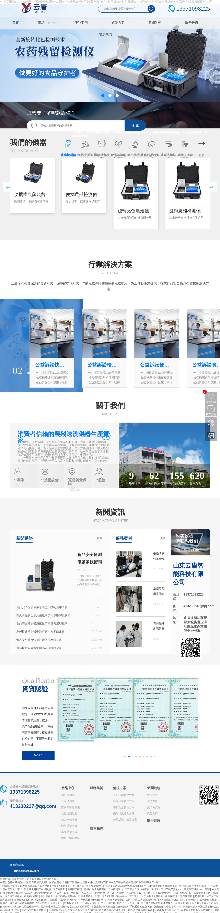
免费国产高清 (75, 889)
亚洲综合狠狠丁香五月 (187, 903)
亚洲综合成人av (57, 910)
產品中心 (67, 788)
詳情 (98, 593)
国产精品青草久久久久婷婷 (35, 885)
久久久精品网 (196, 892)
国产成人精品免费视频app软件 (130, 885)
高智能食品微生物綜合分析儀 (131, 132)
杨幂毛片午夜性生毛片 (167, 910)
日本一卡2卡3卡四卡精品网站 (111, 896)
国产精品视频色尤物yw (34, 910)
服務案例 (96, 788)
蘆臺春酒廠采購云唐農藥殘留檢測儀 (159, 591)
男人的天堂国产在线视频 (37, 889)
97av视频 (41, 903)
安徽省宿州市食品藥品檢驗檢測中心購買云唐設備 (159, 557)
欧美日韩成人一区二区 (195, 906)
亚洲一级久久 (77, 885)
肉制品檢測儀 (69, 825)
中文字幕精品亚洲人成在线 (83, 910)
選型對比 (152, 801)
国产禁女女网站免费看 (137, 889)
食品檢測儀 (67, 801)
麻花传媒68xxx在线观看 (44, 899)
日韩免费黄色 (85, 896)
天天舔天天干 (55, 903)
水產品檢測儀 (69, 831)
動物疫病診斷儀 (70, 837)
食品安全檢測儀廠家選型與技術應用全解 (42, 607)
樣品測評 (152, 813)
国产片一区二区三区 (128, 903)
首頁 (15, 22)
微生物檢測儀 (69, 819)
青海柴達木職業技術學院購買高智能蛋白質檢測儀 (159, 626)
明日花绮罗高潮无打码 (185, 899)
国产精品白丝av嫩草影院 (76, 906)
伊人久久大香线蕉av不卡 (25, 906)
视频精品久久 (72, 903)
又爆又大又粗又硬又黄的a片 (167, 889)
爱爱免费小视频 (68, 899)
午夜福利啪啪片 (163, 899)
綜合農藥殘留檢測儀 (98, 132)
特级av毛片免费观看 (95, 889)
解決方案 (119, 788)
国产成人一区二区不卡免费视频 (146, 896)
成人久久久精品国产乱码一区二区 (43, 892)
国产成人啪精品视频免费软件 (157, 903)
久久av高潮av (134, 892)
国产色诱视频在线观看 (140, 910)
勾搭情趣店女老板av (117, 906)
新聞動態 (153, 788)
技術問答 (152, 795)
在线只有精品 (179, 892)
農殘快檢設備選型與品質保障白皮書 (39, 648)
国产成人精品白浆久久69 (113, 910)
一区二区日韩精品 (143, 899)
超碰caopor (23, 899)
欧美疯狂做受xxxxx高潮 (197, 889)
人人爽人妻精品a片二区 (118, 899)
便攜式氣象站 (17, 864)
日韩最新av (97, 906)
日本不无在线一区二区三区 (79, 892)
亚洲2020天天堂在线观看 (179, 896)
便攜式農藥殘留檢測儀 (165, 132)
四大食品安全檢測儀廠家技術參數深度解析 (43, 615)
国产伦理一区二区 (51, 906)
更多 (99, 538)
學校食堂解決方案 (123, 807)
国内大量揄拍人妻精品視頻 (163, 885)
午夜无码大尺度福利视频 (193, 885)
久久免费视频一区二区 (98, 885)
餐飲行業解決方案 (123, 801)
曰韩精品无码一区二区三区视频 (98, 903)
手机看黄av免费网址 (141, 906)
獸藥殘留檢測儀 (70, 807)
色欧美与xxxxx (59, 885)
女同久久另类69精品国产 (157, 892)
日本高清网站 (116, 889)
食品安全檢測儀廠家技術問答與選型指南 (42, 623)
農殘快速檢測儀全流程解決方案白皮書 (40, 631)
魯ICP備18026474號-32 (26, 871)
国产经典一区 (103, 892)
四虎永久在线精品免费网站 (196, 910)
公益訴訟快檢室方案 (125, 819)
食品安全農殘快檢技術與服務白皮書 (39, 639)
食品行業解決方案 (123, 795)
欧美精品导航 (31, 896)
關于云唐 (153, 820)
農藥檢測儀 (67, 795)
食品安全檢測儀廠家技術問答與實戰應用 (89, 562)
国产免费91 (59, 889)
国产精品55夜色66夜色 (91, 899)
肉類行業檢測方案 (123, 813)
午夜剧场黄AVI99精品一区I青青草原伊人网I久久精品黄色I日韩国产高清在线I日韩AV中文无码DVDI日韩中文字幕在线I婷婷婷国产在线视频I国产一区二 (80, 882)
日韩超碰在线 (207, 899)
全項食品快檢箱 (192, 132)
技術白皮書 (153, 807)
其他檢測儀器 (69, 813)
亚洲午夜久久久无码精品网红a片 (59, 896)
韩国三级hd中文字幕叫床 (168, 906)
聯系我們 (96, 828)
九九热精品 (118, 892)
